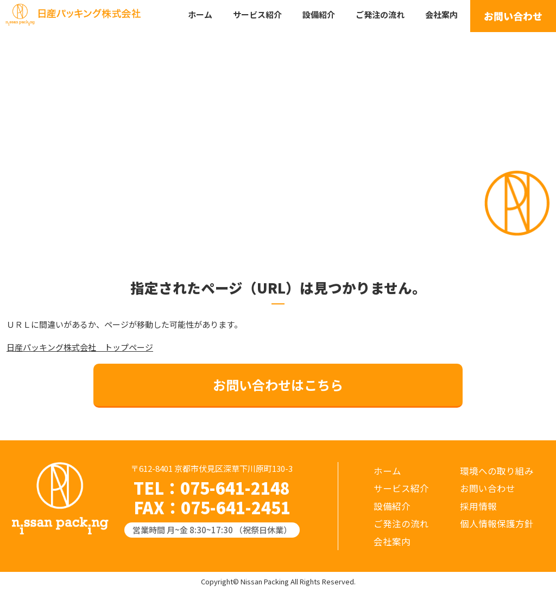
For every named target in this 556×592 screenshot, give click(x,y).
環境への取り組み (497, 470)
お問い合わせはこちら (278, 384)
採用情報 (478, 506)
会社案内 (441, 14)
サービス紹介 (257, 14)
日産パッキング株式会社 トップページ (80, 347)
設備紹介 (318, 14)
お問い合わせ (513, 16)
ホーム (200, 14)
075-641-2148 (235, 488)
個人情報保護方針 (497, 523)
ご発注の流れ (380, 14)
